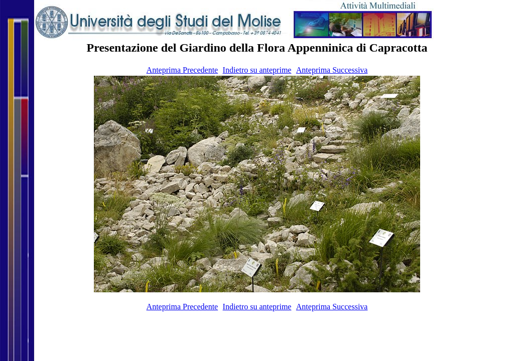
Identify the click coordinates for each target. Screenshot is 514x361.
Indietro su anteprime (257, 70)
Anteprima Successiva (332, 70)
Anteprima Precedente (182, 70)
